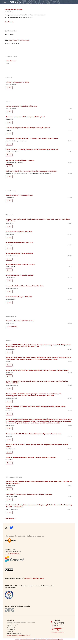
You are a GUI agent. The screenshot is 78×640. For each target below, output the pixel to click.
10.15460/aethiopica (14, 553)
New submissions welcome (13, 9)
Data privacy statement (40, 639)
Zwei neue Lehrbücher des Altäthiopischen (19, 321)
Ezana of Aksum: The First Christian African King (21, 106)
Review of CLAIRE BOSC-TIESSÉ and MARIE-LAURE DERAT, (37, 370)
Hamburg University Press (57, 632)
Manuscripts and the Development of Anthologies (29, 494)
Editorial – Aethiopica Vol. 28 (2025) (17, 82)
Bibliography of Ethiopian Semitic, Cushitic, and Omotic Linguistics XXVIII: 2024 (31, 171)
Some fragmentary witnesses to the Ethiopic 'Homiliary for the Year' (28, 128)
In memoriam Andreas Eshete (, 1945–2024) (24, 286)
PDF (10, 88)
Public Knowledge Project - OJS (55, 639)
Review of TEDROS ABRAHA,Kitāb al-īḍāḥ (38, 346)
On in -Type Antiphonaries (19, 195)
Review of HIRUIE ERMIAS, (38, 358)
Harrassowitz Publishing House (34, 578)
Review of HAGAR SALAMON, (33, 434)
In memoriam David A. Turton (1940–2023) (19, 253)
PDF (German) (13, 326)
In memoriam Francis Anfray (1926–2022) (19, 232)
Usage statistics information (27, 639)
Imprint (17, 639)
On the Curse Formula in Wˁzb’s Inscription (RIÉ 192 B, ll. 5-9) (25, 117)
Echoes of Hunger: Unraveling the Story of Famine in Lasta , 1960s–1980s (32, 149)
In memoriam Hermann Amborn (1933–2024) (20, 264)
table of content (11, 61)
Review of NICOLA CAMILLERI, (33, 395)
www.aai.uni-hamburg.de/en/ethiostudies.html (18, 635)
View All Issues (9, 518)
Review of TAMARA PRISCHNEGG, (31, 457)
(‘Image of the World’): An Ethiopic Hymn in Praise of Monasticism (32, 138)
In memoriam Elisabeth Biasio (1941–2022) (19, 242)
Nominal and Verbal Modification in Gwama (20, 160)
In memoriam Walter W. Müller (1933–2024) (20, 275)
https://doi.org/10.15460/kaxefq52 (18, 40)
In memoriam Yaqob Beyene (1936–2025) (19, 297)
